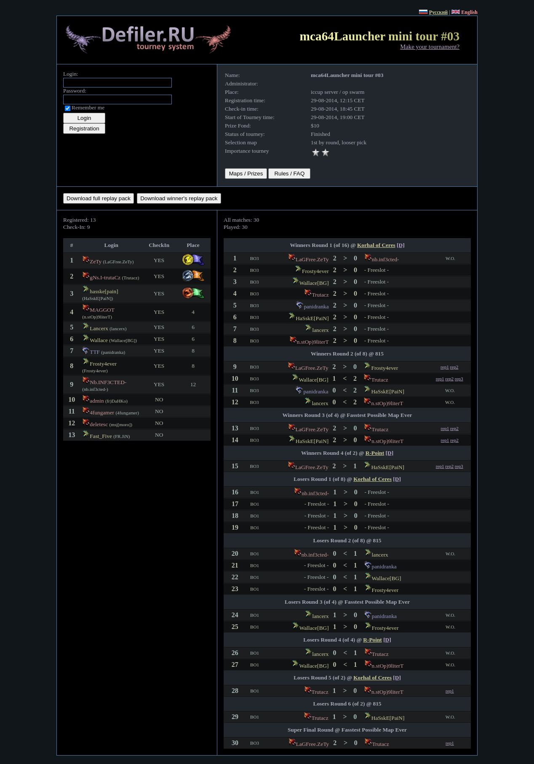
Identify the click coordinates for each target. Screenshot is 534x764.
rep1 (445, 366)
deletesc (99, 424)
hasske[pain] (104, 291)
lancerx (320, 330)
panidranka (316, 306)
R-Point (375, 453)
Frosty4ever (103, 364)
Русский (438, 12)
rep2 (454, 366)
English (469, 12)
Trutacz (320, 295)
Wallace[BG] (314, 283)
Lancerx (99, 328)
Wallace (99, 340)
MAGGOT (102, 310)
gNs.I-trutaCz (105, 277)
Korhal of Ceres (376, 245)
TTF (95, 352)
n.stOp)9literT (313, 342)
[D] (401, 245)
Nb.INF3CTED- (108, 382)
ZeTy (95, 261)
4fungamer (102, 412)
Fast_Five (101, 436)
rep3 (459, 378)
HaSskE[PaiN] (312, 318)
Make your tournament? (429, 46)
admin (97, 401)
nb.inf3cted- (385, 259)
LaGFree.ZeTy (312, 259)
